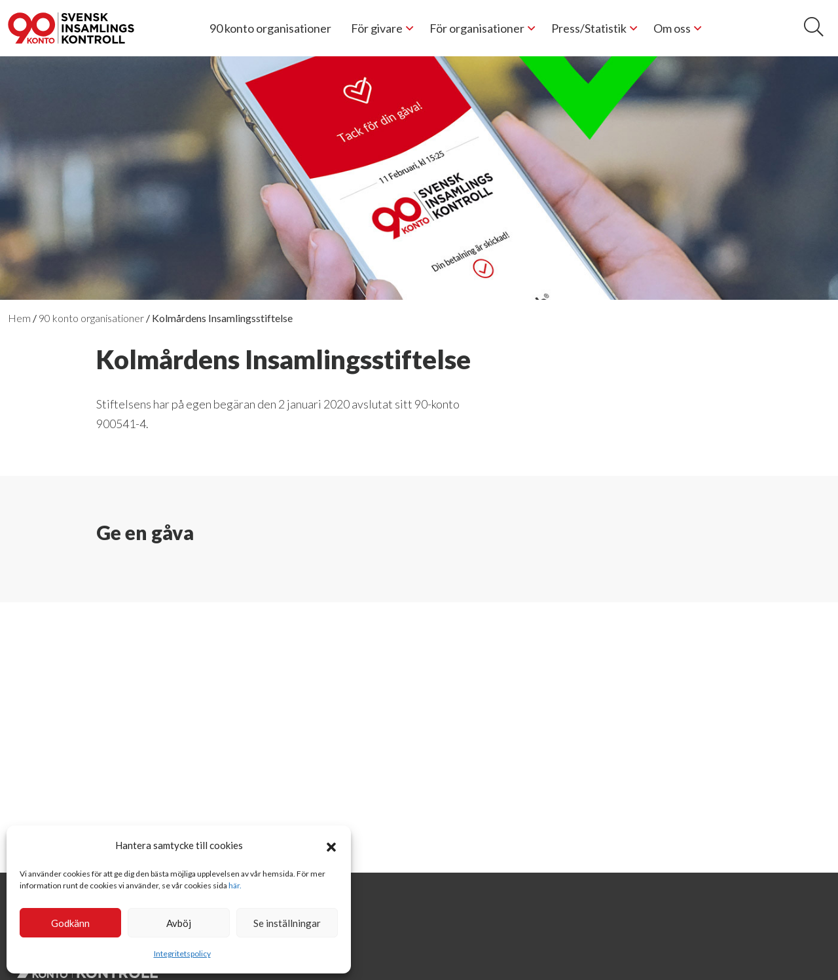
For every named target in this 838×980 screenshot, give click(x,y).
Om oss (672, 28)
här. (235, 885)
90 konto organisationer (270, 28)
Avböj (178, 923)
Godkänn (70, 923)
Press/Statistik (589, 28)
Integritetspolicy (182, 953)
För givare (377, 28)
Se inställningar (287, 923)
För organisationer (476, 28)
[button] (331, 845)
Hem (19, 318)
